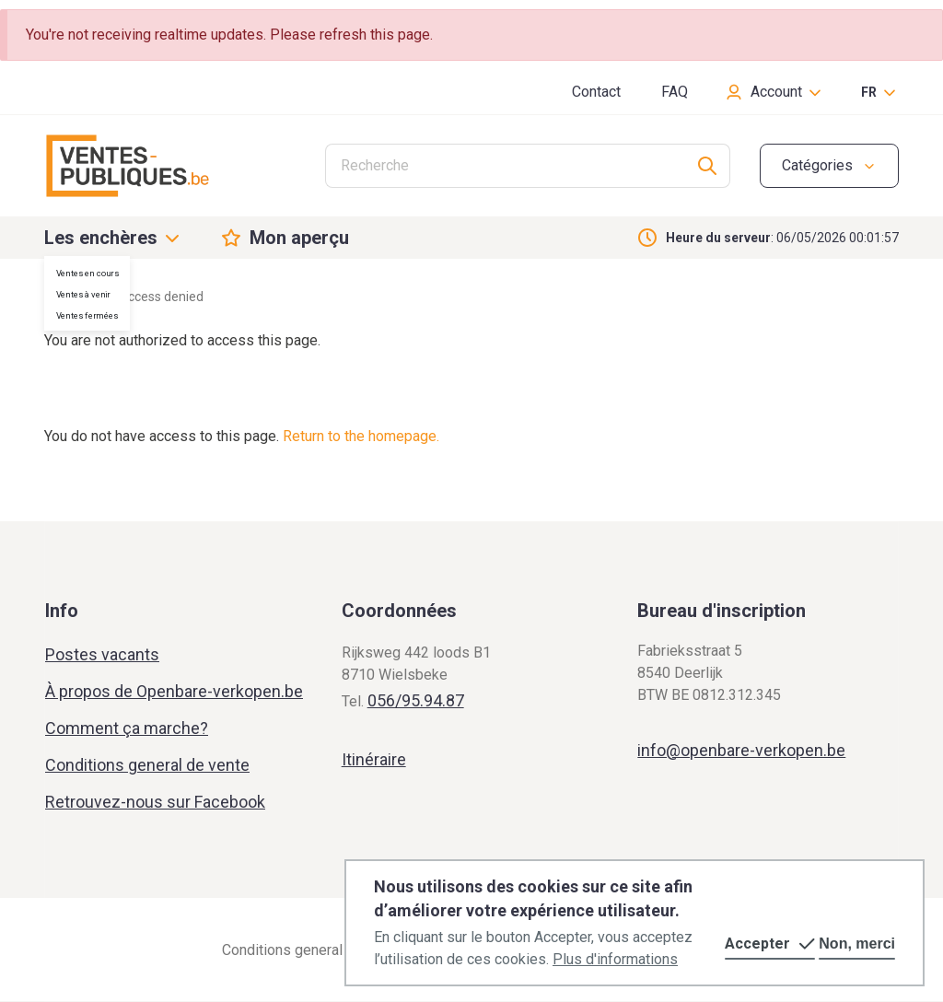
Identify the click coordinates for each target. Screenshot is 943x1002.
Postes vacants (102, 654)
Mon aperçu (299, 238)
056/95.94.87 (415, 700)
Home (61, 296)
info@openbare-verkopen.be (741, 750)
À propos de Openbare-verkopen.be (174, 691)
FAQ (674, 91)
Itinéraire (374, 759)
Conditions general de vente (147, 765)
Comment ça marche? (126, 728)
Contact (596, 91)
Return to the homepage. (361, 436)
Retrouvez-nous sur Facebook (155, 801)
